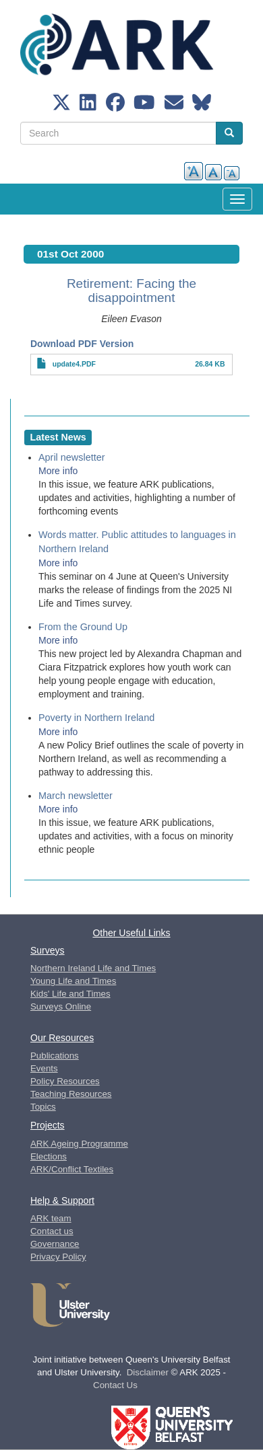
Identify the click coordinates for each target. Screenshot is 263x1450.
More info (58, 470)
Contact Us (115, 1385)
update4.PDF (74, 364)
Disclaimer (148, 1372)
